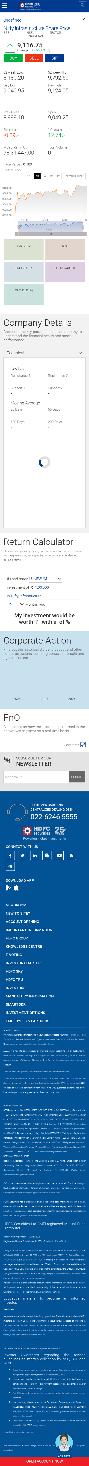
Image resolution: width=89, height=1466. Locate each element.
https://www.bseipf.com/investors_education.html (26, 1339)
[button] (44, 20)
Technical (15, 352)
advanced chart (75, 176)
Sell (34, 58)
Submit (77, 777)
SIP (54, 58)
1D (37, 176)
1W (44, 176)
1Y (58, 176)
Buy (13, 58)
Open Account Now (44, 1461)
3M (51, 176)
